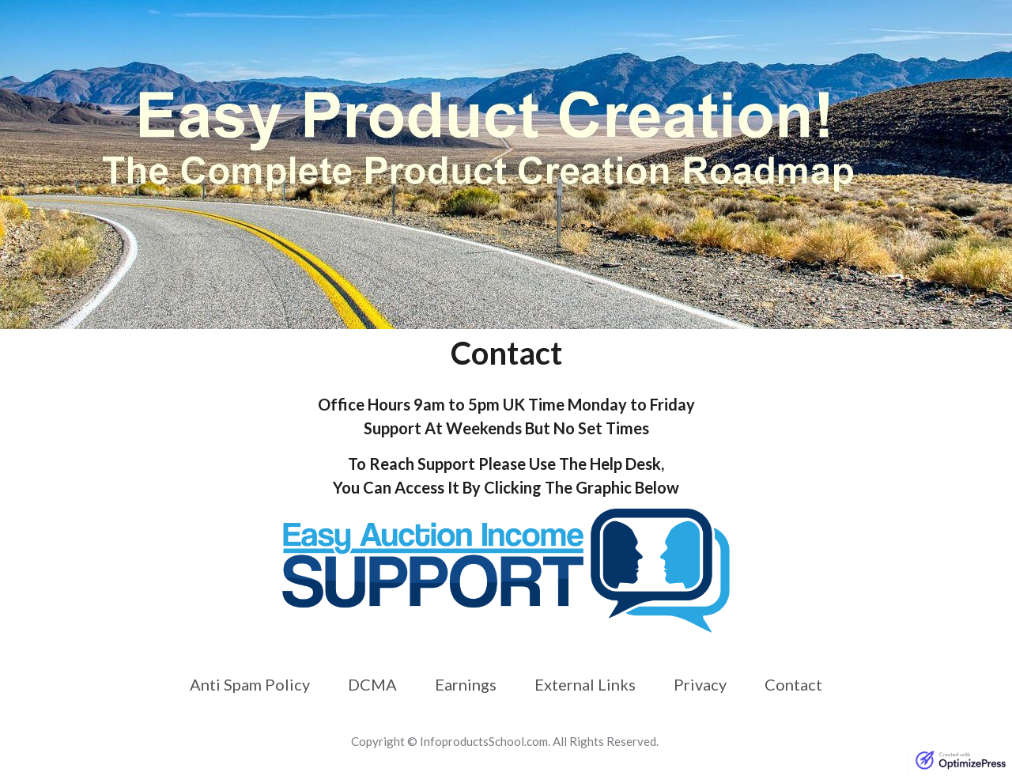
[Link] (250, 684)
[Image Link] (506, 571)
